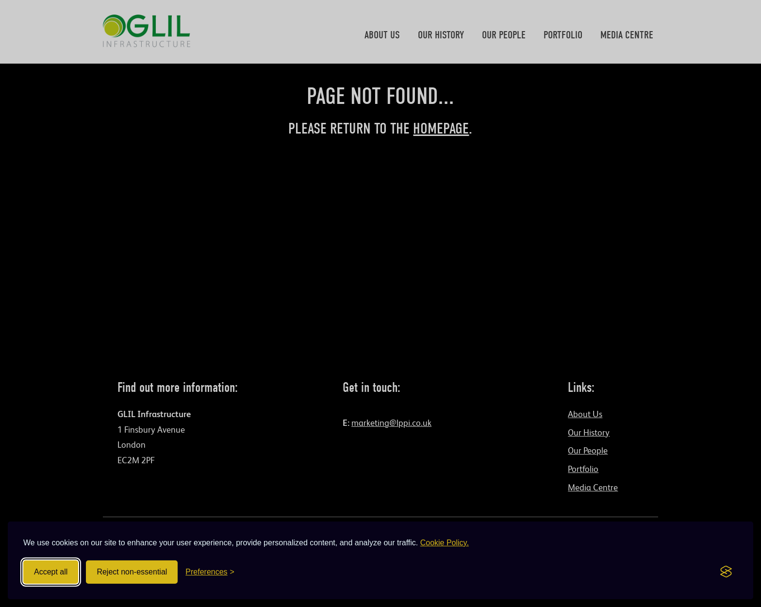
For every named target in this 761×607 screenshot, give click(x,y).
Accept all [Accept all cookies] (50, 572)
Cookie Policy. (444, 543)
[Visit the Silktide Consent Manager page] (726, 572)
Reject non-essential (132, 572)
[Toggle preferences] (209, 572)
